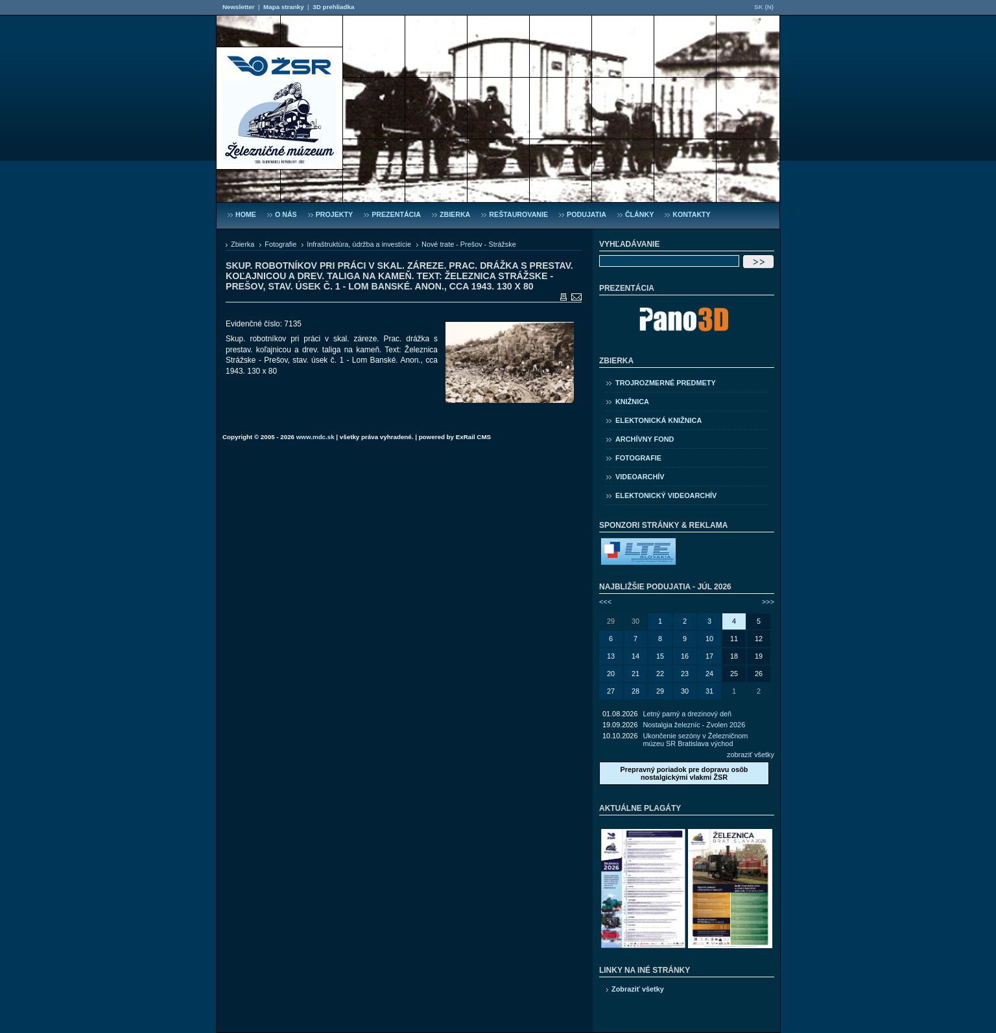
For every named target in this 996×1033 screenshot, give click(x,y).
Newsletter (238, 6)
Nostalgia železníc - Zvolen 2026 (694, 725)
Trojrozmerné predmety (665, 383)
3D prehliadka (333, 6)
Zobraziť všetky (637, 989)
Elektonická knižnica (658, 420)
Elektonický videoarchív (666, 495)
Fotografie (280, 244)
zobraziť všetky (750, 754)
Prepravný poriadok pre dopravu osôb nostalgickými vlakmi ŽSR (684, 773)
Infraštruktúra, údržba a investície (359, 244)
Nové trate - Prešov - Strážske (468, 244)
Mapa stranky (283, 6)
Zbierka (242, 244)
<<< (605, 602)
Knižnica (632, 401)
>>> (768, 602)
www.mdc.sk (315, 436)
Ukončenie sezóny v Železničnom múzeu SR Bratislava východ (695, 739)
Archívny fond (644, 439)
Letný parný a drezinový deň (687, 714)
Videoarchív (640, 477)
